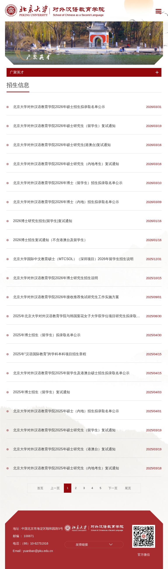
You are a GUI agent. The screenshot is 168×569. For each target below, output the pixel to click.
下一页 (112, 488)
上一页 (55, 488)
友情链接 (82, 544)
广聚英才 (38, 57)
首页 (40, 488)
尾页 (128, 488)
